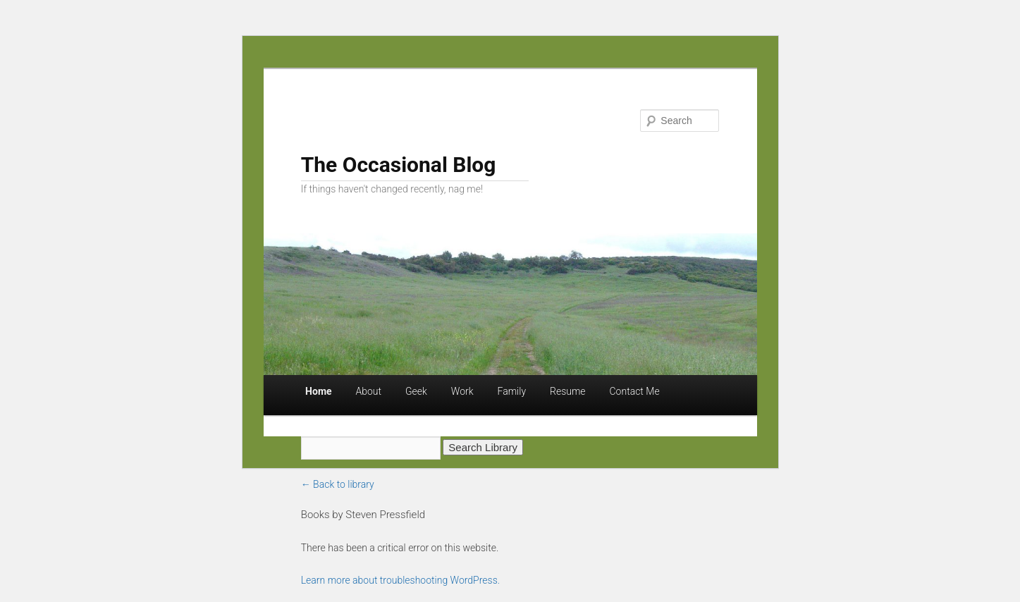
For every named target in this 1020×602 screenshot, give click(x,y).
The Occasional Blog (398, 164)
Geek (416, 391)
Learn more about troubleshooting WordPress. (400, 580)
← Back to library (337, 484)
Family (512, 391)
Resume (568, 391)
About (369, 391)
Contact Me (635, 391)
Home (318, 391)
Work (462, 391)
